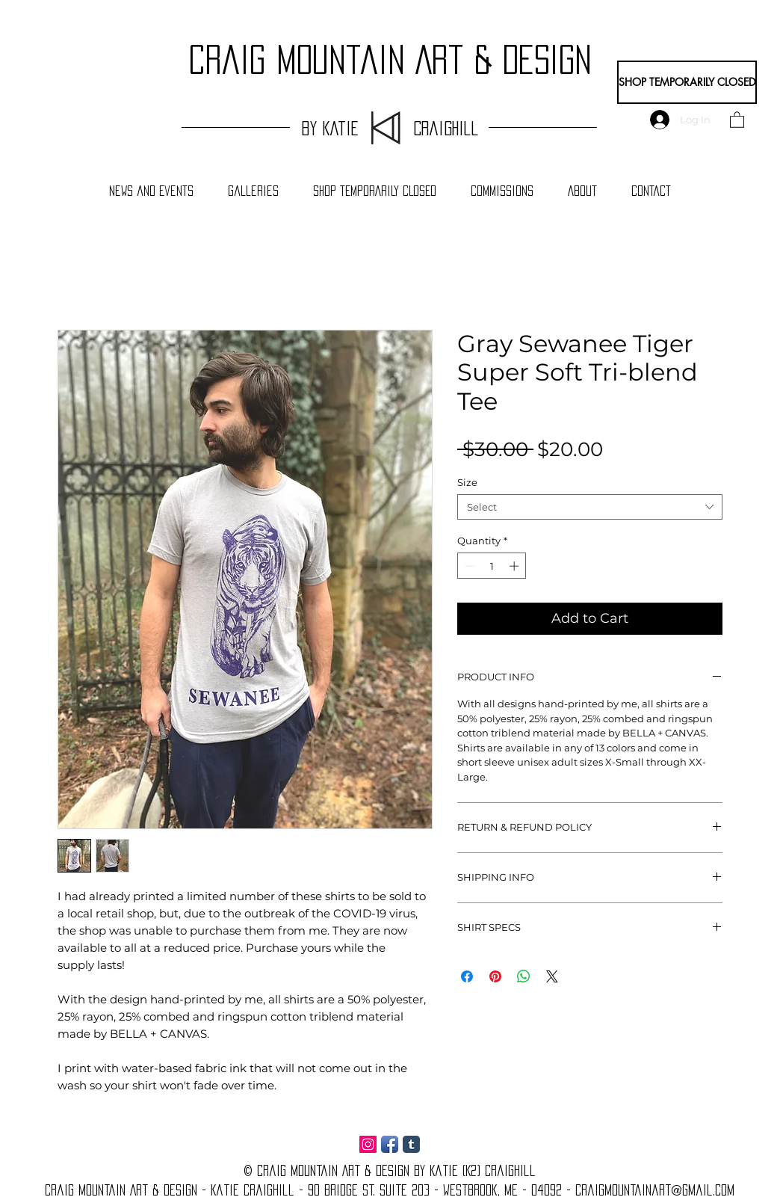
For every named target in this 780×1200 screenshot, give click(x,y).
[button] (737, 119)
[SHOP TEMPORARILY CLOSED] (687, 82)
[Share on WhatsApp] (524, 976)
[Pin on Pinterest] (495, 976)
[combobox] (589, 507)
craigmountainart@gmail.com (654, 1190)
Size (467, 482)
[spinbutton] (492, 566)
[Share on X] (552, 976)
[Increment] (515, 566)
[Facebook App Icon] (389, 1144)
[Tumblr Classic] (411, 1144)
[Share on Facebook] (467, 976)
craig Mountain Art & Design (390, 60)
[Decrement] (468, 566)
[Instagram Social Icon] (368, 1144)
